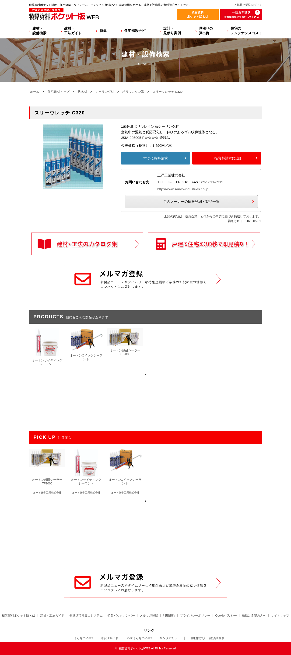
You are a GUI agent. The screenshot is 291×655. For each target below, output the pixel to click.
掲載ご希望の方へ (254, 615)
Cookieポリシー (226, 615)
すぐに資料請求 (155, 158)
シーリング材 (104, 91)
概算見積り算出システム (86, 615)
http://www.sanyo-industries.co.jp (182, 189)
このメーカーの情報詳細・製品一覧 (191, 201)
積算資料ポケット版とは (18, 615)
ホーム (34, 91)
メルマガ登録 (149, 615)
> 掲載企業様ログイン (248, 5)
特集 (103, 31)
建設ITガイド (110, 638)
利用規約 (169, 615)
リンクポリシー (170, 638)
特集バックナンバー (121, 615)
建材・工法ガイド (73, 30)
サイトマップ (280, 615)
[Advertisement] (146, 532)
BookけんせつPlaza (139, 638)
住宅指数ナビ (134, 31)
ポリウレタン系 (133, 91)
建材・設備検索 (39, 30)
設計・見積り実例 (172, 30)
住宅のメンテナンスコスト (246, 30)
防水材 (82, 91)
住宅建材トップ (58, 91)
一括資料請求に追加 (226, 158)
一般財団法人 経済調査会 (206, 638)
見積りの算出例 (206, 30)
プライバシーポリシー (195, 615)
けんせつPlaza (83, 638)
